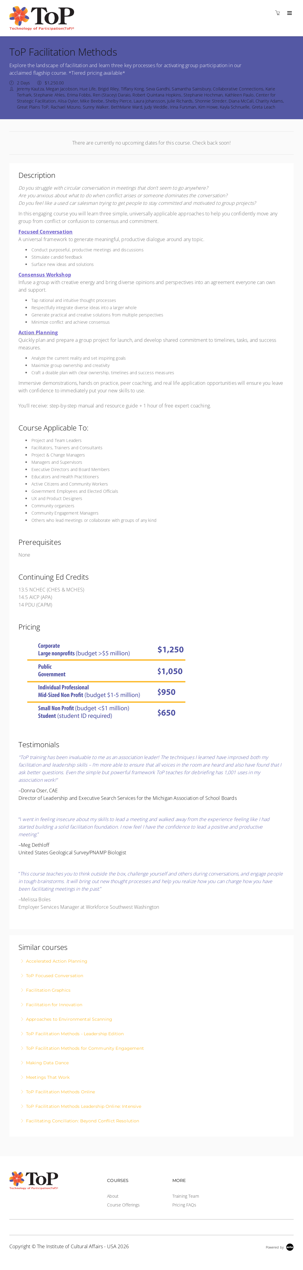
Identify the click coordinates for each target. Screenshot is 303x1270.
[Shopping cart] (279, 13)
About (113, 1196)
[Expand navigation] (289, 13)
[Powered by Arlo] (280, 1246)
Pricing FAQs (184, 1205)
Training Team (185, 1196)
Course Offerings (123, 1205)
